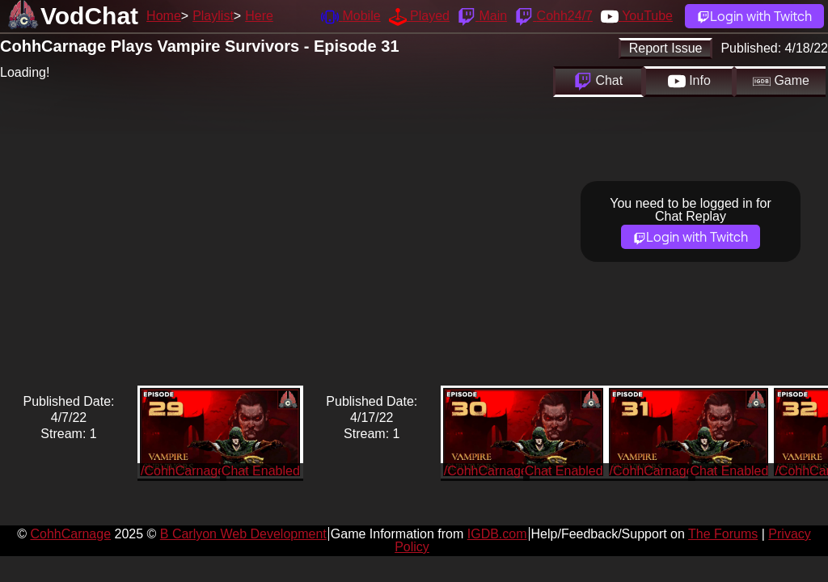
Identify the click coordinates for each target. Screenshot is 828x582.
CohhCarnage (70, 534)
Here (259, 16)
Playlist (213, 16)
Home (163, 16)
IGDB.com (497, 534)
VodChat (89, 15)
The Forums (723, 534)
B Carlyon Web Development (243, 534)
